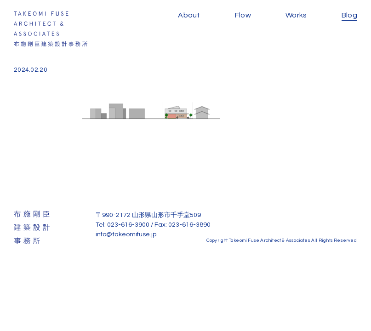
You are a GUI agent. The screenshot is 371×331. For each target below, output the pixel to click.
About (189, 15)
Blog (349, 15)
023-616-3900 (128, 225)
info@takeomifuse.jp (126, 234)
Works (296, 15)
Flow (243, 15)
